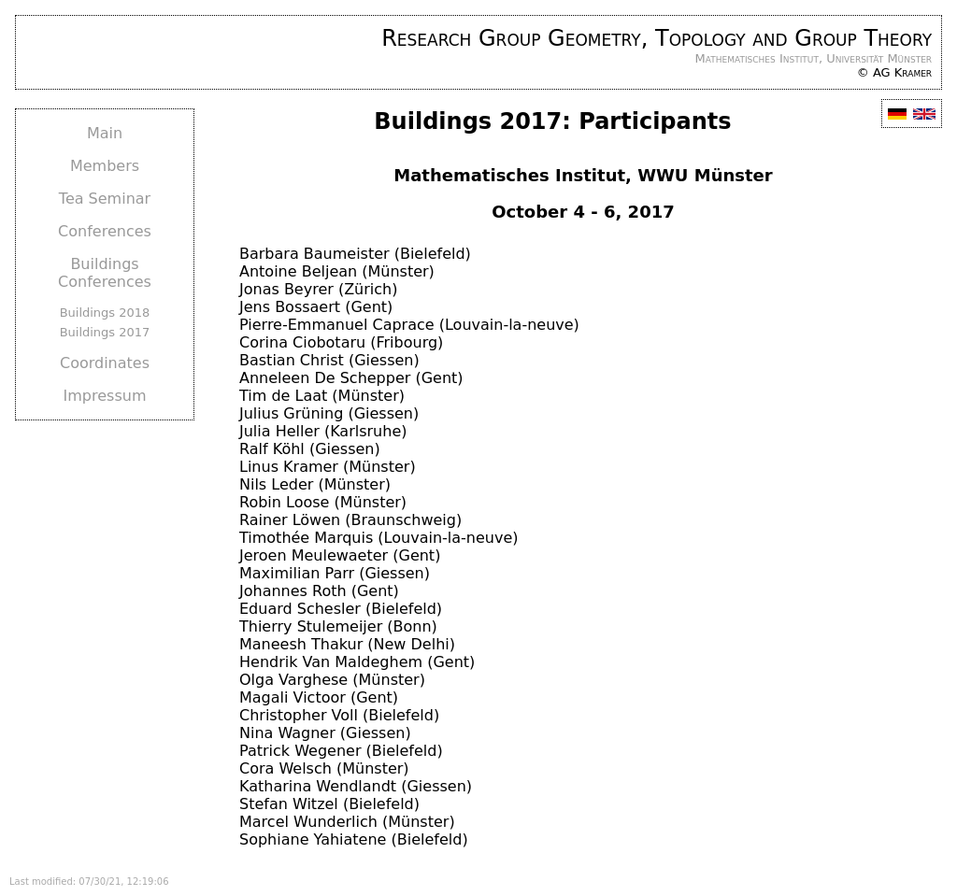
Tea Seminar (104, 198)
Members (104, 166)
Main (104, 133)
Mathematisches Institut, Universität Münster (814, 58)
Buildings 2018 (105, 313)
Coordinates (105, 363)
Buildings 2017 (105, 332)
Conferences (104, 231)
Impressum (105, 396)
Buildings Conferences (104, 273)
